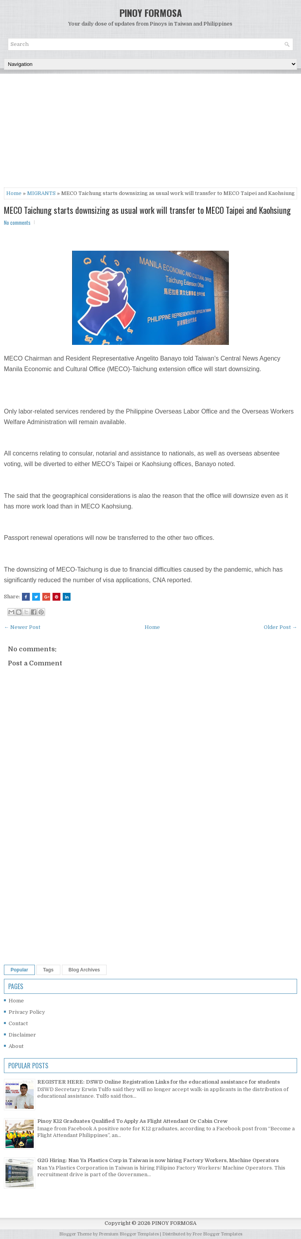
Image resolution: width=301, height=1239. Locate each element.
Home (14, 193)
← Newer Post (22, 627)
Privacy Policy (27, 1012)
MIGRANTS (41, 193)
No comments (17, 222)
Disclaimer (22, 1035)
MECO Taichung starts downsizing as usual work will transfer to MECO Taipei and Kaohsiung (147, 210)
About (16, 1046)
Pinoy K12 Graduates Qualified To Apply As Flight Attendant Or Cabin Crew (132, 1121)
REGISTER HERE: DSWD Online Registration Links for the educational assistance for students (158, 1082)
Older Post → (280, 627)
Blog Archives (84, 970)
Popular (19, 970)
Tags (48, 970)
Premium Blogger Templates (129, 1234)
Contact (18, 1023)
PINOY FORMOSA (151, 12)
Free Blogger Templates (217, 1234)
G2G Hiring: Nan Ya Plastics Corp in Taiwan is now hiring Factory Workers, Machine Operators (158, 1160)
